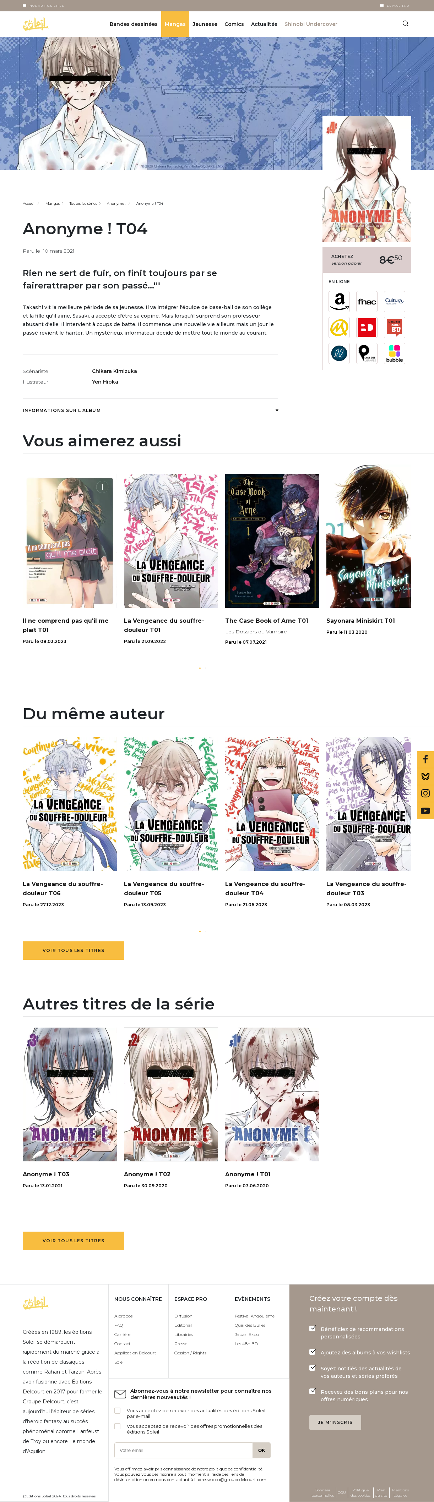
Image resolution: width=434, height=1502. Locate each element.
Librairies (183, 1334)
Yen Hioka (105, 382)
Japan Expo (247, 1334)
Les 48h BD (246, 1343)
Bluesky (425, 776)
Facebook (425, 759)
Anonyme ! (116, 203)
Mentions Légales (400, 1493)
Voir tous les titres (73, 950)
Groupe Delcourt (43, 1401)
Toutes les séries (83, 203)
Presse (180, 1343)
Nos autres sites (46, 5)
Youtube (425, 810)
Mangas (175, 24)
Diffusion (183, 1316)
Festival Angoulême (255, 1316)
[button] (200, 668)
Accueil (29, 203)
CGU (342, 1492)
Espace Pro (398, 5)
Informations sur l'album (150, 410)
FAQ (118, 1325)
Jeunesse (205, 24)
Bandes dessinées (134, 24)
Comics (234, 24)
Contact (122, 1343)
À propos (123, 1316)
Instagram (425, 793)
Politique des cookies (360, 1493)
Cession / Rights (190, 1352)
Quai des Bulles (250, 1325)
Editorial (183, 1325)
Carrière (122, 1334)
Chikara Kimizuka (114, 371)
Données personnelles (322, 1493)
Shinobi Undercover (310, 24)
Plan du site (381, 1493)
